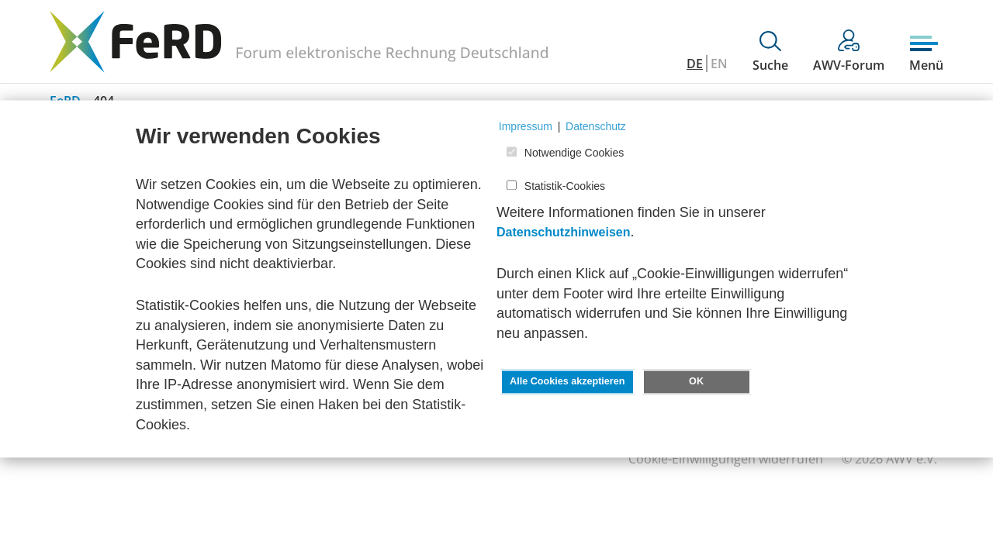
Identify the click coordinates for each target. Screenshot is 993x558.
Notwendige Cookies (574, 153)
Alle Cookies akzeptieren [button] (567, 382)
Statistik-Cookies (564, 186)
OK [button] (696, 382)
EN (719, 63)
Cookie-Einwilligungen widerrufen (725, 458)
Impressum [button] (525, 126)
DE (695, 63)
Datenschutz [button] (596, 126)
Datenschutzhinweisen (563, 232)
